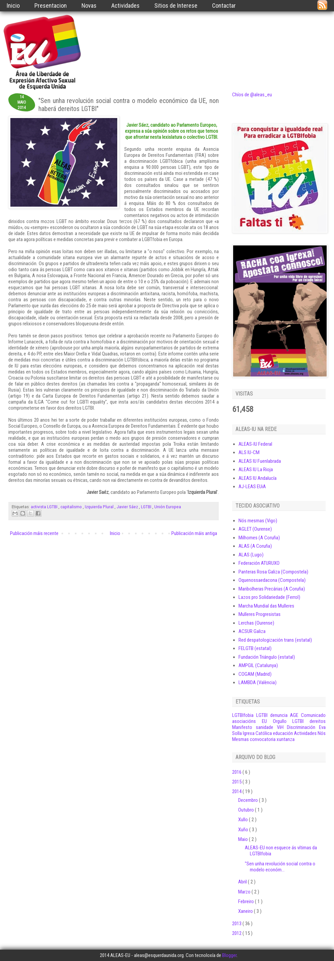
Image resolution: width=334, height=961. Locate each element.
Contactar (224, 5)
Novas (89, 5)
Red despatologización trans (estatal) (275, 640)
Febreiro (246, 901)
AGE (294, 715)
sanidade (264, 727)
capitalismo (71, 506)
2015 (237, 782)
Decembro (248, 800)
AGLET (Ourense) (255, 529)
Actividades (125, 5)
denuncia (279, 715)
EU (264, 721)
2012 (237, 933)
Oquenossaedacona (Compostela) (272, 580)
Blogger (229, 955)
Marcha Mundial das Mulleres (266, 606)
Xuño (243, 830)
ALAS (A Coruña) (255, 546)
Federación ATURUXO (259, 563)
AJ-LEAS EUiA (252, 487)
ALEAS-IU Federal (255, 444)
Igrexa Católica (257, 733)
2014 (237, 791)
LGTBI (146, 506)
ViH (280, 727)
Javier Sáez (128, 506)
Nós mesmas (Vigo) (257, 521)
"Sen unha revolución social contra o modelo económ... (280, 867)
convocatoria (263, 739)
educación (283, 733)
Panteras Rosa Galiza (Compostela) (273, 572)
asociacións (244, 721)
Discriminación (301, 727)
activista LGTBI (44, 506)
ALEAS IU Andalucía (257, 478)
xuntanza (286, 739)
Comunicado (313, 715)
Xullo (243, 820)
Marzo (245, 892)
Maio (243, 839)
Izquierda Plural (100, 506)
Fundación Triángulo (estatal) (266, 657)
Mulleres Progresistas (259, 614)
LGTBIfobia (243, 715)
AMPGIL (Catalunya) (258, 665)
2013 (237, 924)
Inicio (13, 5)
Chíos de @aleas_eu (252, 95)
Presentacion (50, 5)
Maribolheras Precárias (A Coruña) (271, 589)
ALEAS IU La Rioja (255, 469)
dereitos (318, 721)
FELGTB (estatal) (255, 648)
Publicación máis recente (34, 533)
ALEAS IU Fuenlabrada (259, 461)
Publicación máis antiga (194, 533)
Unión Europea (167, 506)
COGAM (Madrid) (255, 674)
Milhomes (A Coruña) (259, 538)
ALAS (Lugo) (251, 555)
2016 (237, 772)
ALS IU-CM (249, 452)
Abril (243, 882)
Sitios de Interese (175, 5)
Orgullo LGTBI (288, 721)
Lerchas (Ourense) (256, 623)
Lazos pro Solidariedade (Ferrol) (269, 597)
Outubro (246, 810)
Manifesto (242, 727)
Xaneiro (246, 911)
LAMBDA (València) (257, 682)
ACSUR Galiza (252, 631)
